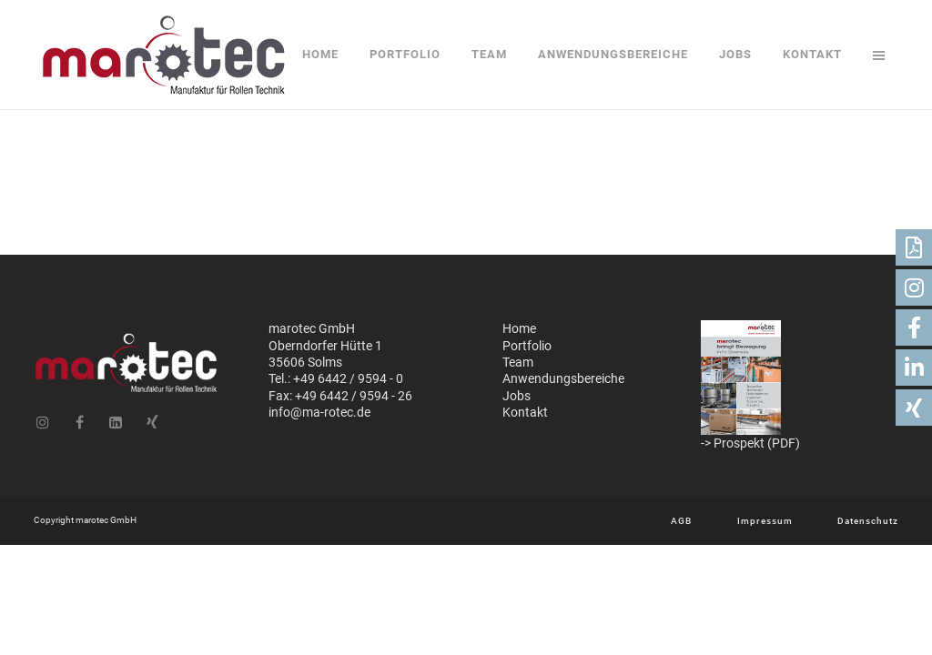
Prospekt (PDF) (757, 443)
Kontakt (525, 412)
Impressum (765, 521)
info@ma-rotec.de (319, 412)
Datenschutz (867, 521)
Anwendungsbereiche (563, 378)
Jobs (516, 395)
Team (517, 362)
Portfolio (527, 345)
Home (519, 328)
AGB (681, 521)
